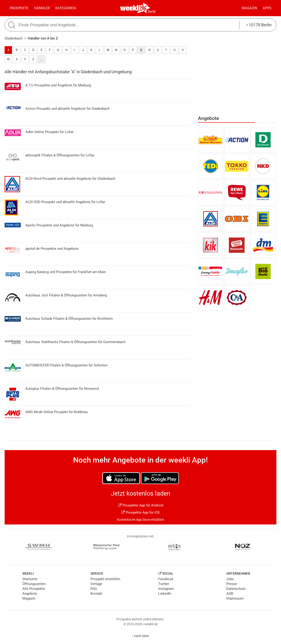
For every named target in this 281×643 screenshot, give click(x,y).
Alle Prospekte (33, 589)
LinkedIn (164, 593)
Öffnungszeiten (33, 584)
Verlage (96, 584)
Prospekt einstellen (105, 579)
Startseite (29, 579)
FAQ (93, 589)
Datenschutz (235, 589)
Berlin (152, 11)
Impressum (235, 598)
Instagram (166, 589)
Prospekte (19, 8)
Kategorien (65, 8)
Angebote (29, 593)
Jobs (230, 579)
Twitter (163, 584)
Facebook (165, 579)
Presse (231, 584)
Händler (42, 8)
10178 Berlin (259, 24)
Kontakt (96, 593)
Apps (267, 8)
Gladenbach (14, 38)
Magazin (249, 8)
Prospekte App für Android (140, 505)
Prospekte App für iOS (140, 512)
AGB (229, 593)
